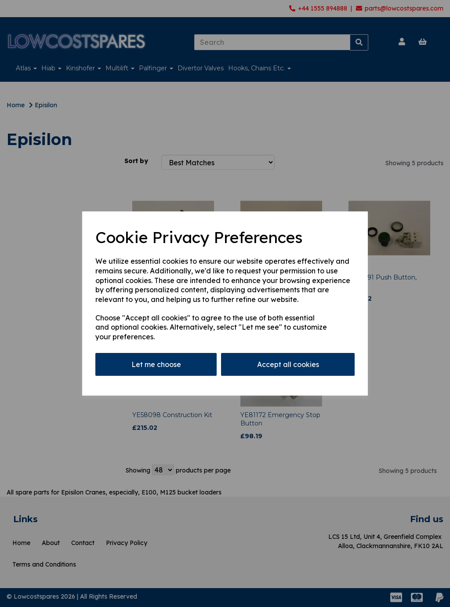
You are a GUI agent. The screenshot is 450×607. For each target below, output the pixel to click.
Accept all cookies (288, 364)
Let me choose (156, 364)
